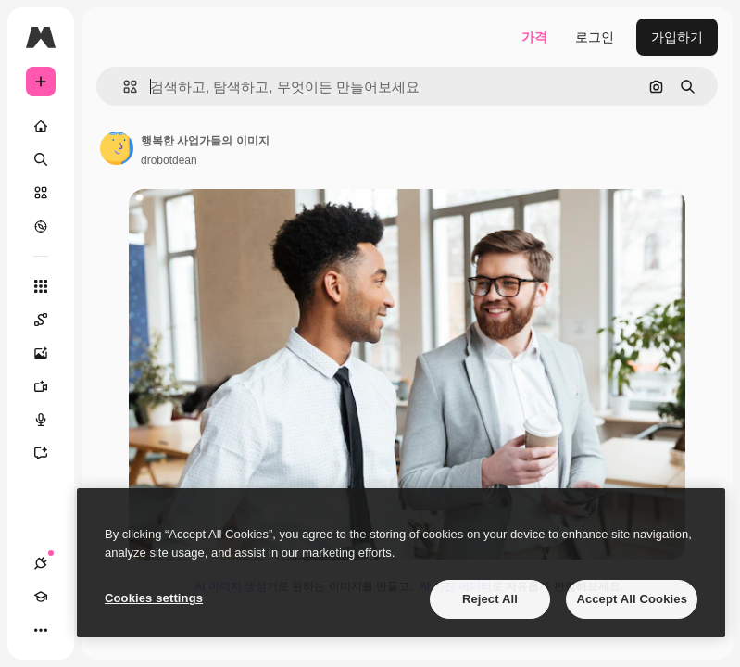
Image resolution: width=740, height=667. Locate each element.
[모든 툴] (41, 286)
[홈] (41, 126)
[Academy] (41, 596)
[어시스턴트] (50, 453)
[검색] (41, 159)
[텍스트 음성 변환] (50, 419)
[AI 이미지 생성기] (50, 353)
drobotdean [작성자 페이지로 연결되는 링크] (169, 160)
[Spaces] (50, 319)
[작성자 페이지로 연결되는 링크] (116, 148)
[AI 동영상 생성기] (50, 386)
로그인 (594, 37)
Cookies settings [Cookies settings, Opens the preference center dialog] (154, 598)
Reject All (490, 599)
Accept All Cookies (631, 599)
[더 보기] (41, 630)
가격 (534, 37)
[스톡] (41, 193)
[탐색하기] (41, 226)
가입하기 (677, 37)
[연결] (41, 563)
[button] (122, 87)
